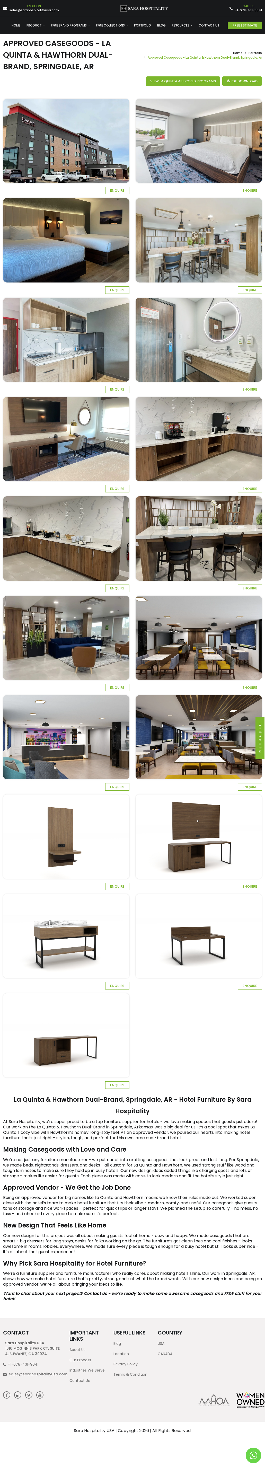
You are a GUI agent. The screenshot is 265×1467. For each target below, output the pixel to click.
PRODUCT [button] (34, 25)
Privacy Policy (125, 1364)
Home (238, 53)
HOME (16, 25)
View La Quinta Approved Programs (183, 81)
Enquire (117, 190)
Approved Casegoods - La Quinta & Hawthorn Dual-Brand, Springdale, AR (58, 55)
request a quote (260, 738)
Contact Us (79, 1380)
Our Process (80, 1360)
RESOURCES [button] (181, 25)
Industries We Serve (87, 1370)
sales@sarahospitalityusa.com (34, 8)
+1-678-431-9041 (248, 8)
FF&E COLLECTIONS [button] (111, 25)
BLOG (161, 25)
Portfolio (255, 53)
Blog (117, 1343)
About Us (77, 1349)
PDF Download (242, 81)
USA (161, 1343)
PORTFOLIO (142, 25)
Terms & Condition (130, 1374)
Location (121, 1353)
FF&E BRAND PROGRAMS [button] (69, 25)
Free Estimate (245, 25)
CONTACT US (209, 25)
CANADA (165, 1353)
